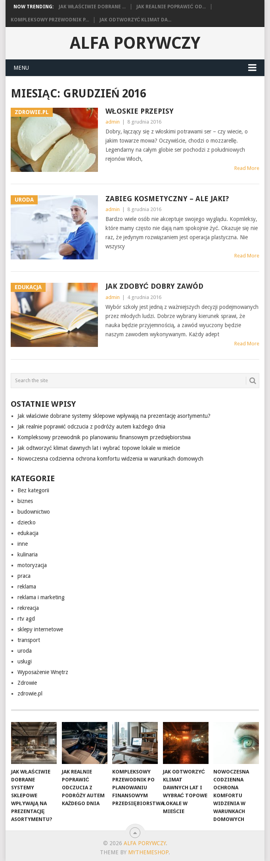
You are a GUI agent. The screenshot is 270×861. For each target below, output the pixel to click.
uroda (24, 651)
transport (28, 640)
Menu (21, 68)
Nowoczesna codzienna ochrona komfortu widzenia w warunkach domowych (110, 458)
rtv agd (26, 618)
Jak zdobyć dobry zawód (154, 286)
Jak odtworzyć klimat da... (136, 20)
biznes (25, 501)
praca (24, 576)
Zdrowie (27, 683)
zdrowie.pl (29, 693)
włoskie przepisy (139, 111)
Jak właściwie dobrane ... (92, 7)
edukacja (27, 533)
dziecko (26, 522)
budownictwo (33, 512)
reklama (26, 586)
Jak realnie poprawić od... (171, 7)
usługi (24, 661)
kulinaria (27, 554)
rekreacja (28, 608)
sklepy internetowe (40, 629)
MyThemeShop (148, 852)
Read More (246, 168)
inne (22, 544)
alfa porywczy (135, 43)
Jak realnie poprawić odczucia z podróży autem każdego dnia (91, 426)
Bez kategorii (33, 490)
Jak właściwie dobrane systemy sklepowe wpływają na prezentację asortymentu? (114, 416)
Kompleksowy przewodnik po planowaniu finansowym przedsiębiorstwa (104, 437)
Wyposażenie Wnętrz (43, 672)
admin (112, 122)
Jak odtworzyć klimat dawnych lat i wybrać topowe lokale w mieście (98, 448)
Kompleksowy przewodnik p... (50, 20)
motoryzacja (32, 565)
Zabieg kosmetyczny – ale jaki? (167, 198)
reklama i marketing (41, 597)
